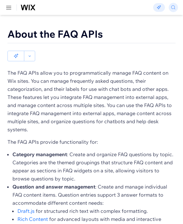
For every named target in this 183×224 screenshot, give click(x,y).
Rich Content (32, 208)
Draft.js (26, 200)
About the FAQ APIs (55, 33)
